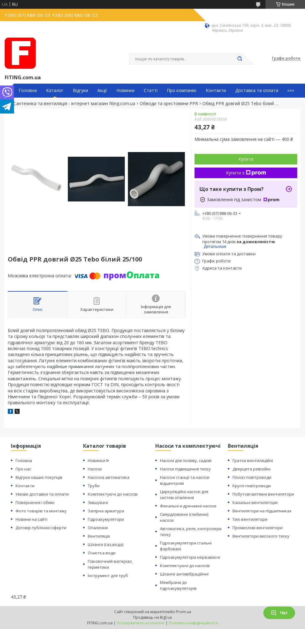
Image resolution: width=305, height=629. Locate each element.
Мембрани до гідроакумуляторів (178, 585)
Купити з (246, 173)
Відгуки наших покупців (39, 477)
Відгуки (80, 90)
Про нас (23, 469)
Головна (28, 90)
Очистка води (101, 553)
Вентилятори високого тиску (260, 536)
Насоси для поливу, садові (186, 460)
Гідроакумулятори (106, 519)
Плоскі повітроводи (251, 477)
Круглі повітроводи (251, 485)
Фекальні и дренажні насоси (188, 506)
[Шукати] (239, 59)
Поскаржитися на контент (141, 623)
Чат (279, 613)
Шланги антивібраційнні (184, 574)
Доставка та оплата (256, 90)
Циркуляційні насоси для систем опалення (184, 494)
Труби (94, 485)
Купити (245, 159)
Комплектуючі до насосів (113, 494)
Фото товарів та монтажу (41, 511)
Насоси (95, 469)
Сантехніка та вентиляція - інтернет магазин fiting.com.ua (74, 103)
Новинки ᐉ (98, 460)
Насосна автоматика (108, 477)
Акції (102, 90)
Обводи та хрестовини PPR (169, 103)
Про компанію (181, 90)
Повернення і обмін (35, 502)
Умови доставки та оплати (42, 494)
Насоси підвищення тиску (185, 469)
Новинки (125, 90)
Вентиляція (99, 536)
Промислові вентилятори (257, 527)
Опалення (98, 527)
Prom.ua (183, 611)
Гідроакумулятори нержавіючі (190, 557)
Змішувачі (98, 502)
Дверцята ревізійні (251, 469)
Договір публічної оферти (41, 527)
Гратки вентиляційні (252, 460)
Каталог (54, 90)
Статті (150, 90)
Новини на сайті (32, 519)
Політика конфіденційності (193, 623)
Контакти (216, 90)
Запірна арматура (106, 511)
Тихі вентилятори (249, 519)
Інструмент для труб (108, 575)
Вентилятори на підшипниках (262, 511)
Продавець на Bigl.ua (152, 617)
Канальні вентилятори (255, 502)
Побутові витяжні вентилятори (263, 494)
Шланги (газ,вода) (105, 544)
